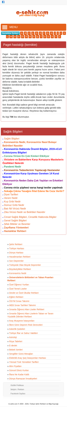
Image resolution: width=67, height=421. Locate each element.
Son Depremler (16, 261)
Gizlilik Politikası (17, 385)
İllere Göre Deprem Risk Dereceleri (26, 325)
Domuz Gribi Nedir (14, 205)
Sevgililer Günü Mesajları (21, 354)
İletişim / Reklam (17, 389)
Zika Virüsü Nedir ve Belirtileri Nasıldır (24, 212)
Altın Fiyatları (15, 366)
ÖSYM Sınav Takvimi (19, 301)
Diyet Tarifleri (11, 194)
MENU (10, 27)
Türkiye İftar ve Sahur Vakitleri (23, 333)
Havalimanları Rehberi (20, 257)
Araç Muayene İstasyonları (21, 321)
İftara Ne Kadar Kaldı (19, 374)
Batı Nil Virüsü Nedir (15, 208)
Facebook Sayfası (18, 394)
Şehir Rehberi (15, 244)
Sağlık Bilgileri (11, 138)
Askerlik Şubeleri (17, 329)
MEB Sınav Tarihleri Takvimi (22, 305)
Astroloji (13, 337)
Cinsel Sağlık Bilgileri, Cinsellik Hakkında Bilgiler (30, 217)
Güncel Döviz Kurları (19, 370)
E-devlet (13, 345)
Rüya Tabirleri (15, 341)
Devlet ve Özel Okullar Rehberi (24, 293)
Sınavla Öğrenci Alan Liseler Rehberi (26, 309)
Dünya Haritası (16, 252)
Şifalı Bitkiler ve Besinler (17, 224)
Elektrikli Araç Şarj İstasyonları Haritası (27, 358)
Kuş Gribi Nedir (12, 201)
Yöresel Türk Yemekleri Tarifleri (23, 362)
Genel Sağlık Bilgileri (15, 220)
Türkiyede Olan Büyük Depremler (25, 265)
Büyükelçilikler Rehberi (20, 269)
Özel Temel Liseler (18, 289)
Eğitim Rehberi (16, 297)
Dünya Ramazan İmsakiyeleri (23, 378)
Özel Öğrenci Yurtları (19, 284)
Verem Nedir (11, 198)
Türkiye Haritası (16, 248)
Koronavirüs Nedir (17, 273)
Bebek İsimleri (16, 349)
